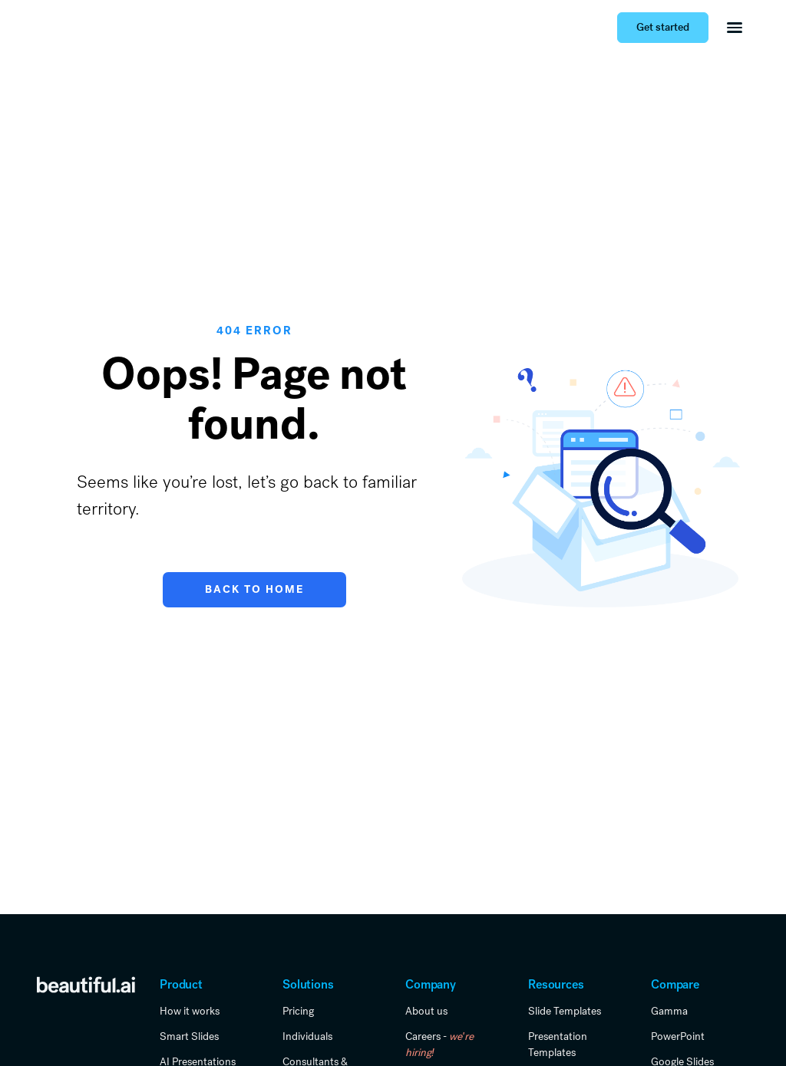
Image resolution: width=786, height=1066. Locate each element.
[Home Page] (61, 27)
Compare (675, 984)
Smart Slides (189, 1036)
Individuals (307, 1036)
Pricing (298, 1011)
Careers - (439, 1044)
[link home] (86, 984)
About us (426, 1011)
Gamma (669, 1011)
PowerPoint (678, 1036)
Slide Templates (564, 1011)
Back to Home (254, 589)
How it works (190, 1011)
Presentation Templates (557, 1044)
